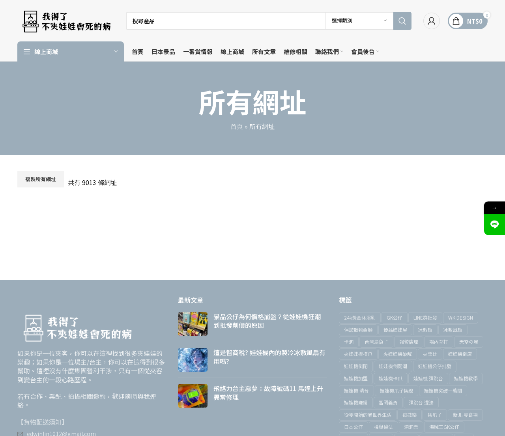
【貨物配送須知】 (42, 422)
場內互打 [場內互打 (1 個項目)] (438, 341)
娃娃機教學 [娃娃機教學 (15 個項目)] (466, 378)
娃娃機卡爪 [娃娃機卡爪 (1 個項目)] (390, 378)
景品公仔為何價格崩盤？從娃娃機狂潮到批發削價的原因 (267, 321)
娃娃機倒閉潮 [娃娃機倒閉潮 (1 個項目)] (393, 366)
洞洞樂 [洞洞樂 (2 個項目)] (411, 426)
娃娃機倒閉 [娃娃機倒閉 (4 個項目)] (356, 366)
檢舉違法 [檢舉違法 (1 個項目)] (383, 426)
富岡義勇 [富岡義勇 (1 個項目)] (388, 402)
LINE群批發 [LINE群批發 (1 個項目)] (425, 317)
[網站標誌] (65, 19)
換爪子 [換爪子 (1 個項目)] (435, 414)
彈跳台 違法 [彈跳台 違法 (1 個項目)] (421, 402)
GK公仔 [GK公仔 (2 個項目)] (394, 317)
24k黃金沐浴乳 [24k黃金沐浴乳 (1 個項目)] (360, 317)
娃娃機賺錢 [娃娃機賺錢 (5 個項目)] (356, 402)
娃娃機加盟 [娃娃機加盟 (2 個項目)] (356, 378)
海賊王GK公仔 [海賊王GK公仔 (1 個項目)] (444, 426)
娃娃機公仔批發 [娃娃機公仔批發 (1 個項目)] (434, 366)
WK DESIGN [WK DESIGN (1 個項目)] (460, 317)
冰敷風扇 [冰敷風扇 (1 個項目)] (452, 329)
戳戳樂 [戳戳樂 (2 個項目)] (409, 414)
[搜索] (268, 21)
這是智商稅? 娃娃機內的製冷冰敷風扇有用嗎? (269, 357)
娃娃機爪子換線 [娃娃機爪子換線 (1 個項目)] (396, 390)
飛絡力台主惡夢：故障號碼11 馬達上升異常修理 (268, 393)
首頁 (236, 126)
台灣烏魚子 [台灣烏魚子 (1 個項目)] (376, 341)
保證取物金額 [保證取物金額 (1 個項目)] (358, 329)
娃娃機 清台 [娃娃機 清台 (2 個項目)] (356, 390)
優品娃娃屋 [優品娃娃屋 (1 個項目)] (395, 329)
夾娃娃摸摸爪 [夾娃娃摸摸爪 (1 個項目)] (358, 353)
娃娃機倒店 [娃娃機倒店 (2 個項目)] (460, 353)
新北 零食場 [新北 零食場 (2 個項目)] (465, 414)
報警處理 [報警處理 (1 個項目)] (408, 341)
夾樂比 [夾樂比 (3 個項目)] (430, 353)
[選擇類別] (359, 21)
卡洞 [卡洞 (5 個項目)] (349, 341)
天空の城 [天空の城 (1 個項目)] (468, 341)
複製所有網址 (40, 179)
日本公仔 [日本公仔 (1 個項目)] (353, 426)
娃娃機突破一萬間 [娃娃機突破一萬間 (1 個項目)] (443, 390)
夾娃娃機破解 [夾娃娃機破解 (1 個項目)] (397, 353)
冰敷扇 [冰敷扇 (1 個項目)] (425, 329)
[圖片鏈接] (76, 326)
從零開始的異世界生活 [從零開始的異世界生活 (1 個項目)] (367, 414)
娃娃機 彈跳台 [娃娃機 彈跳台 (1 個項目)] (428, 378)
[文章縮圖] (193, 324)
